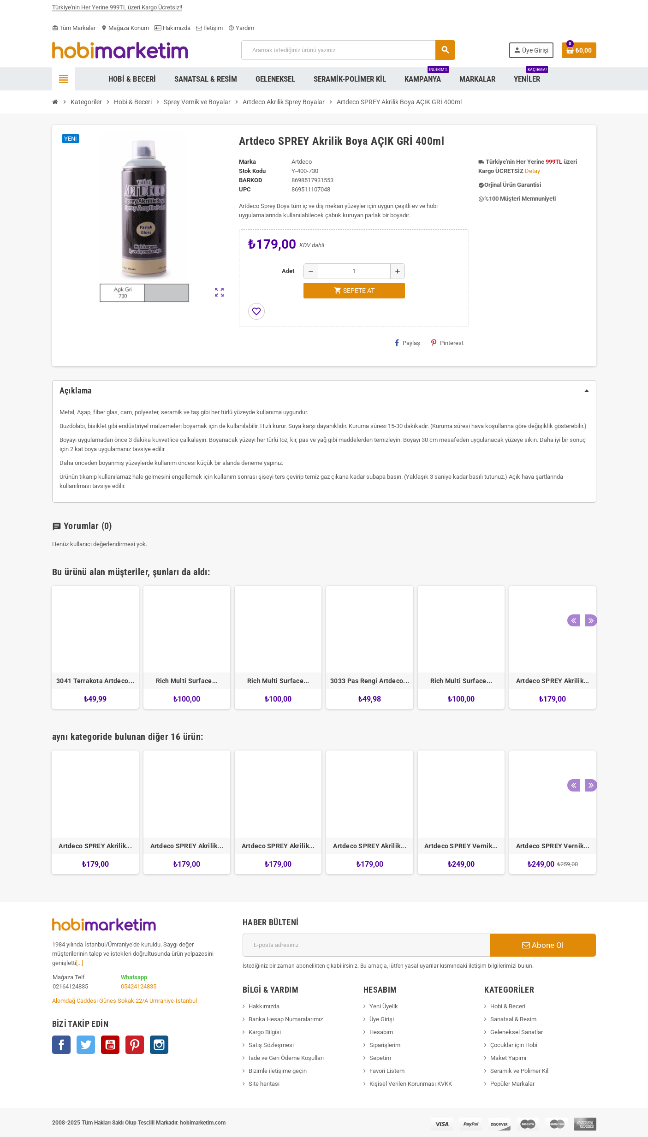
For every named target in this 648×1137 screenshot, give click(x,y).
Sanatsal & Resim (513, 1019)
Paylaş (407, 342)
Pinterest (447, 342)
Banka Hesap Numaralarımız (286, 1019)
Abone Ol (543, 945)
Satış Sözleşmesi (271, 1045)
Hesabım (381, 1032)
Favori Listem (386, 1070)
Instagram (159, 1045)
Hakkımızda (264, 1006)
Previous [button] (573, 570)
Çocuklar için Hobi (513, 1045)
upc (245, 189)
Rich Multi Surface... (187, 681)
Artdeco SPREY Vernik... (461, 846)
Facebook (61, 1045)
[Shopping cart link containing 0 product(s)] (579, 50)
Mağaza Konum (125, 27)
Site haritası (264, 1083)
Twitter (86, 1045)
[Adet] (354, 271)
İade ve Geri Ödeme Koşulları (286, 1057)
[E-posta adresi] (366, 945)
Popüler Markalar (512, 1083)
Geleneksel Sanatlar (516, 1032)
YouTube (110, 1045)
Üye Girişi (381, 1019)
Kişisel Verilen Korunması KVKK (410, 1083)
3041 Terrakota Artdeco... (95, 681)
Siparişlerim (384, 1045)
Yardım (241, 27)
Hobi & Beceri (507, 1006)
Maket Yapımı (508, 1057)
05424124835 (138, 986)
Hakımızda (172, 27)
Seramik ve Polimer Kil (519, 1070)
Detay (532, 170)
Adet (288, 271)
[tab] (324, 391)
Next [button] (587, 570)
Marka (247, 161)
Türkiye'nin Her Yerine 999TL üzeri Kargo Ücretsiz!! (117, 10)
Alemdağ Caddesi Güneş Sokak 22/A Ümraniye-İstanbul (124, 1000)
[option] (95, 647)
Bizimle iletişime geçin (278, 1070)
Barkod (250, 180)
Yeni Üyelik (383, 1006)
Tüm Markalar (73, 27)
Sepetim (380, 1057)
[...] (79, 962)
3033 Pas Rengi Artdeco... (369, 681)
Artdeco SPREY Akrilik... (552, 681)
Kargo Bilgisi (265, 1032)
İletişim (209, 27)
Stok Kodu (252, 170)
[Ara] (348, 50)
